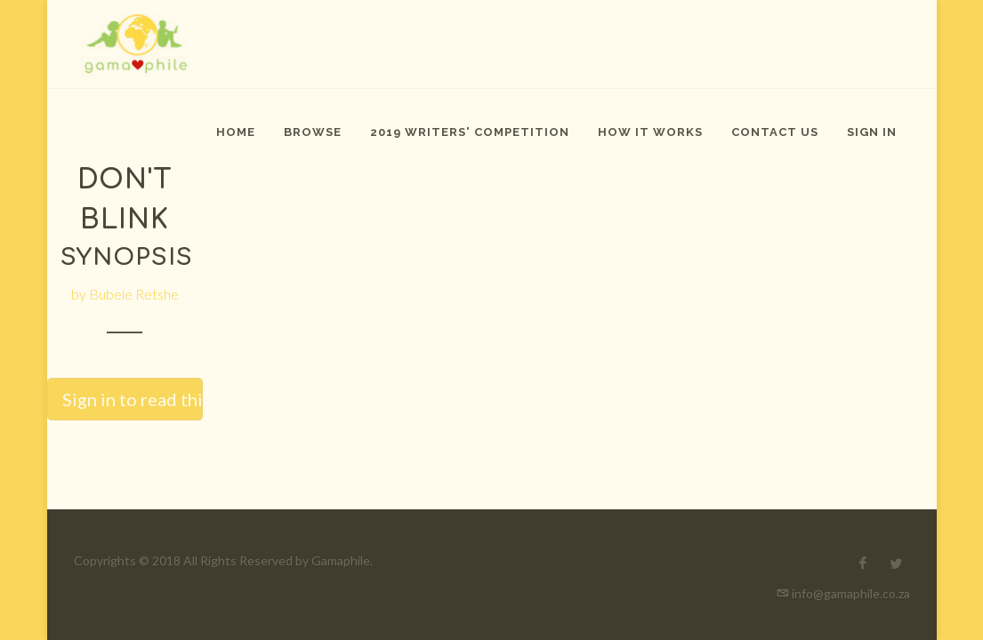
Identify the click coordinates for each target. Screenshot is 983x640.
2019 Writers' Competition (469, 132)
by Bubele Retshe (125, 293)
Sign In (872, 132)
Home (235, 132)
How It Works (650, 132)
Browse (313, 132)
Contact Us (774, 132)
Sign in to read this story (132, 399)
